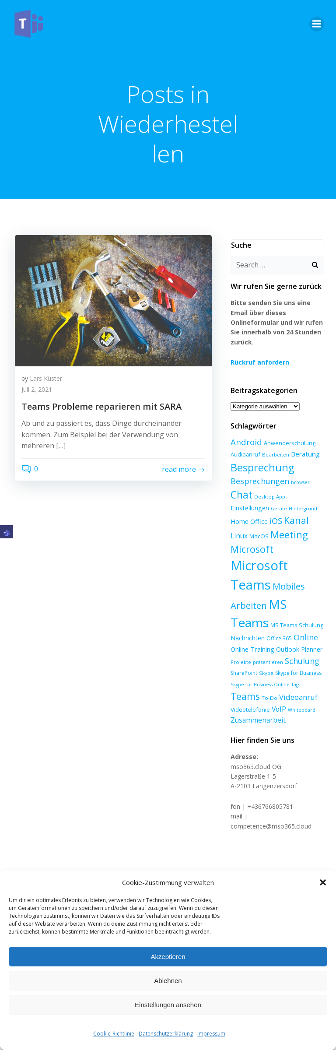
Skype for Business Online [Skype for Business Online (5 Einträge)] (258, 669)
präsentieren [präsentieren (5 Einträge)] (267, 646)
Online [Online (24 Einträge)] (304, 622)
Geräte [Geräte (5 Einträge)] (237, 507)
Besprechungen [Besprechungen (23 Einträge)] (258, 479)
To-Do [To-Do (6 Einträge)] (268, 682)
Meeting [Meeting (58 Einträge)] (248, 533)
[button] (322, 882)
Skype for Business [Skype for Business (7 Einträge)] (297, 657)
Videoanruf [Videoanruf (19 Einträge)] (297, 682)
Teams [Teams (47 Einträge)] (244, 680)
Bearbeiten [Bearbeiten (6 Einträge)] (274, 453)
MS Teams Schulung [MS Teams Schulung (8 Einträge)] (295, 610)
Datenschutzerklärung (166, 1033)
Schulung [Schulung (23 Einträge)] (301, 645)
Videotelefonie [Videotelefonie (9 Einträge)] (249, 694)
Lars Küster (46, 379)
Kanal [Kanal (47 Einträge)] (256, 519)
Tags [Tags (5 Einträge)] (294, 669)
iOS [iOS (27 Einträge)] (235, 519)
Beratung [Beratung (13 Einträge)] (304, 452)
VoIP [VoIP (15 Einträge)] (277, 693)
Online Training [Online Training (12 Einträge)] (251, 633)
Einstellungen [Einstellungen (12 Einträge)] (305, 494)
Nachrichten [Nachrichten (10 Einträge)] (246, 622)
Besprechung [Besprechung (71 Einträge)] (261, 466)
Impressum (211, 1033)
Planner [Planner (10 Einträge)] (310, 634)
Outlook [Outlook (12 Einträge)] (286, 633)
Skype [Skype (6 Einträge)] (265, 657)
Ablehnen (168, 980)
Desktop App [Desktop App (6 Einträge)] (268, 495)
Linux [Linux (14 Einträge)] (278, 520)
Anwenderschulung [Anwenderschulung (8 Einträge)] (288, 442)
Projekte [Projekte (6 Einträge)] (239, 646)
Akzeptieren (167, 956)
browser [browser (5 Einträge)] (299, 481)
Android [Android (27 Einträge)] (245, 440)
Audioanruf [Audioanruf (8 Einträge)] (244, 453)
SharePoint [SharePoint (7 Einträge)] (242, 657)
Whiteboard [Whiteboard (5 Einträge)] (300, 694)
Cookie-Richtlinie (113, 1033)
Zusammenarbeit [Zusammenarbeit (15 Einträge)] (256, 704)
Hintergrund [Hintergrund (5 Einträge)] (261, 507)
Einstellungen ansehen (168, 1004)
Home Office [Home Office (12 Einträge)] (296, 506)
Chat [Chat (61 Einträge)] (240, 493)
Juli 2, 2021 (36, 390)
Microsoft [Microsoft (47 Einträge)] (290, 533)
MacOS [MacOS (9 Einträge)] (298, 520)
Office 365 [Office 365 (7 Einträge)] (277, 623)
